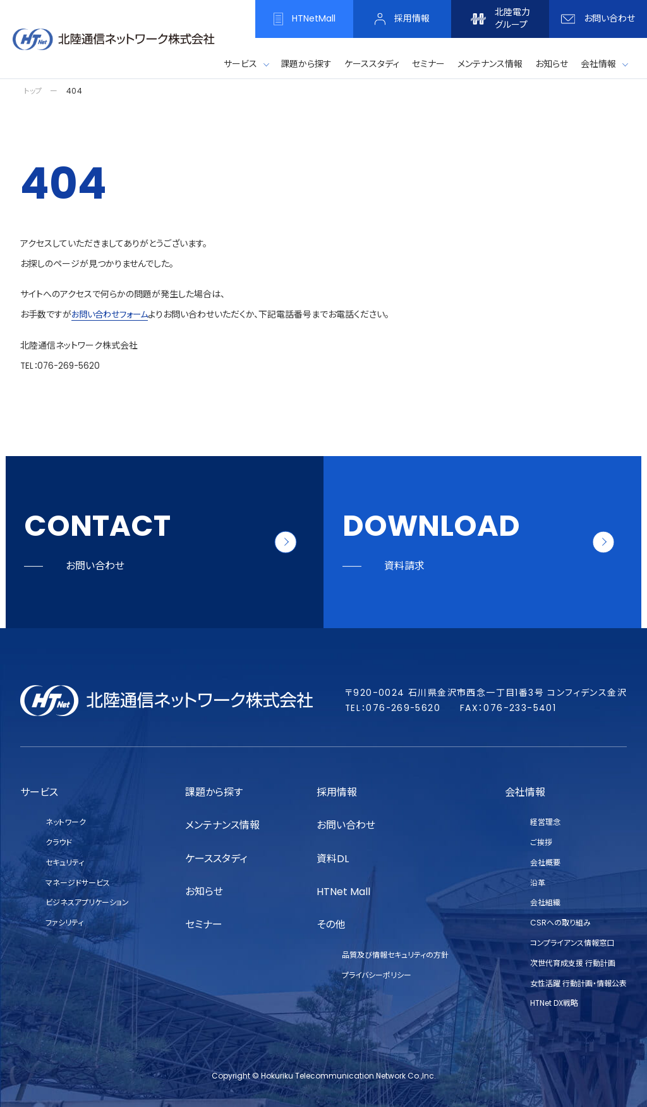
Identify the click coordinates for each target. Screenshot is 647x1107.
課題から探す (214, 792)
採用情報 (337, 792)
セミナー (203, 924)
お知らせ (204, 891)
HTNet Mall (343, 891)
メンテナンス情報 (222, 825)
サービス (240, 64)
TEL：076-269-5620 (62, 365)
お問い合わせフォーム (112, 314)
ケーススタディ (216, 858)
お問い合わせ (346, 825)
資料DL (333, 858)
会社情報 (598, 64)
